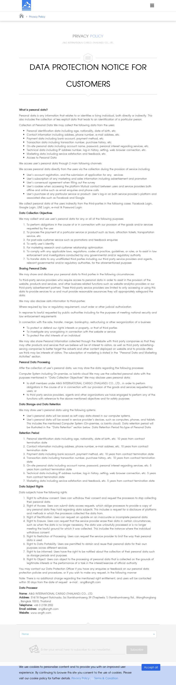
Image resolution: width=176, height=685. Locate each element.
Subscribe (136, 650)
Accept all (151, 667)
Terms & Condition (106, 678)
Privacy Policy (37, 17)
